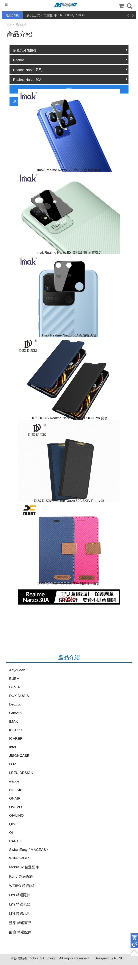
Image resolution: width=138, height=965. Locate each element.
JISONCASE (19, 756)
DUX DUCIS (19, 696)
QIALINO (16, 815)
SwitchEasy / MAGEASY (28, 850)
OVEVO (15, 807)
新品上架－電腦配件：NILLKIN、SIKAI (55, 15)
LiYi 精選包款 (19, 904)
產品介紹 (21, 24)
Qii (11, 832)
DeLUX (15, 704)
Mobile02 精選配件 (24, 867)
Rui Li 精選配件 (21, 876)
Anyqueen (17, 670)
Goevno (15, 713)
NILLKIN (16, 790)
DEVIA (14, 687)
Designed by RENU (108, 958)
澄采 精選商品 (20, 923)
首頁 (9, 24)
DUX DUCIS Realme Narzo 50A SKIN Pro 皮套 (69, 501)
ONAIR (15, 798)
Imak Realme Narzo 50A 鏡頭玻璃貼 (69, 335)
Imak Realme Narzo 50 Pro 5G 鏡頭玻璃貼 (69, 170)
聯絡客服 (134, 944)
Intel (12, 747)
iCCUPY (15, 730)
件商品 (134, 937)
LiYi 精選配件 (19, 895)
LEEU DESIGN (21, 773)
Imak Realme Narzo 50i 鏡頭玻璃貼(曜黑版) (68, 252)
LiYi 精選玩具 (19, 914)
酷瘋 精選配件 (20, 932)
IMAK (13, 721)
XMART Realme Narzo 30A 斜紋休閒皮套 (69, 583)
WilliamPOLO (20, 858)
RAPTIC (15, 841)
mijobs (14, 781)
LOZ (12, 764)
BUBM (14, 679)
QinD (13, 824)
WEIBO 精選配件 (22, 886)
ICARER (16, 738)
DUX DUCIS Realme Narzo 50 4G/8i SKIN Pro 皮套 (68, 418)
